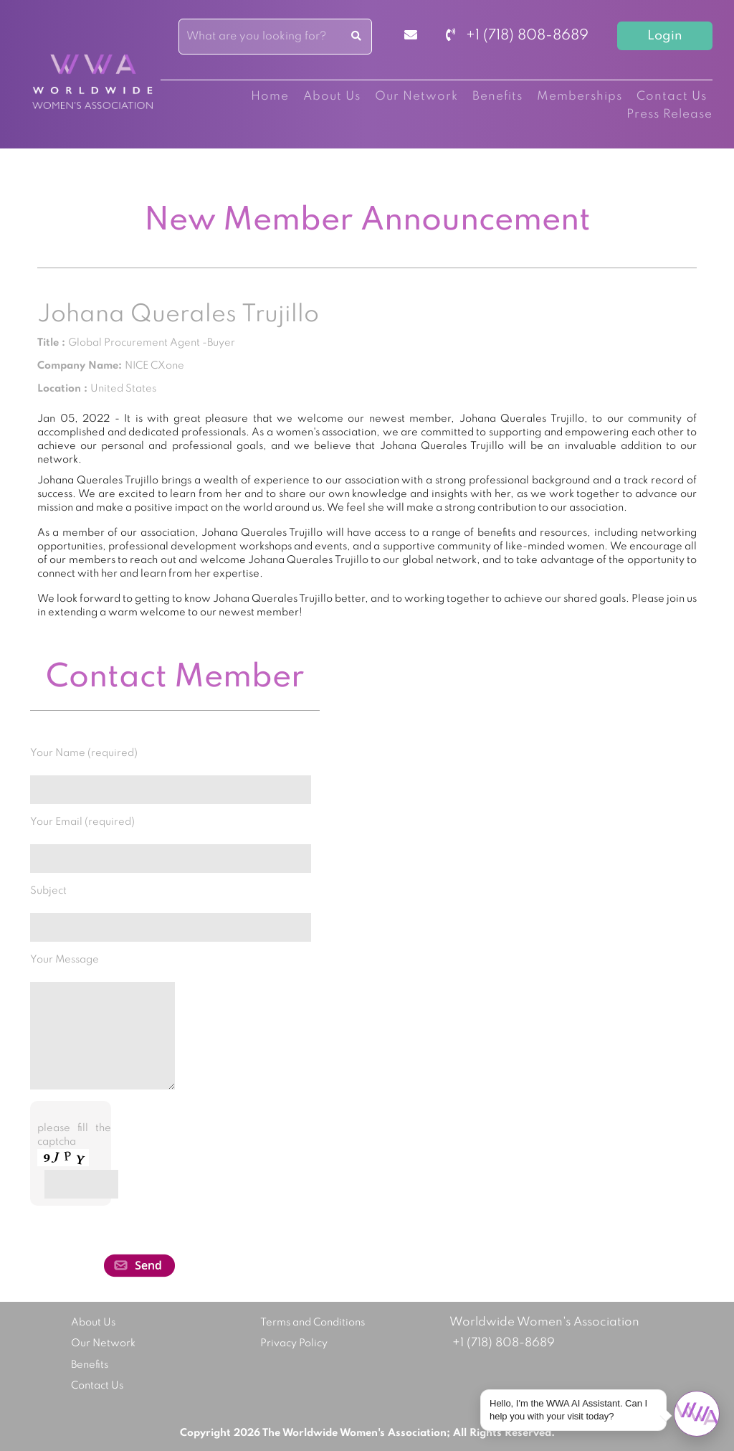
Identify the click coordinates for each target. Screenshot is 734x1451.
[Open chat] (697, 1414)
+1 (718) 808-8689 (517, 36)
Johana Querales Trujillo (178, 315)
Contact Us (672, 96)
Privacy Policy (294, 1343)
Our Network (416, 96)
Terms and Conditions (312, 1323)
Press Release (669, 114)
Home (270, 96)
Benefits (497, 96)
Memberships (579, 96)
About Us (332, 96)
